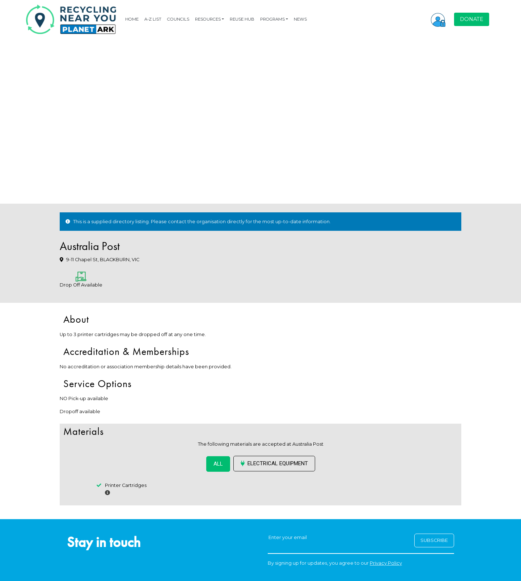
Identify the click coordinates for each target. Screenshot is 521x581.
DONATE (471, 19)
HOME (132, 19)
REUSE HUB (242, 19)
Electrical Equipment (274, 463)
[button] (438, 19)
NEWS (300, 19)
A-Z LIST (152, 19)
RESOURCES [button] (208, 19)
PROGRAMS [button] (272, 19)
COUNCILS (178, 19)
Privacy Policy (386, 563)
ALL (218, 464)
